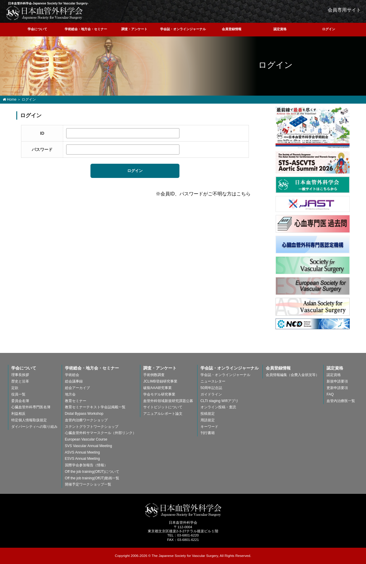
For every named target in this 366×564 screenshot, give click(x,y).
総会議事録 (74, 381)
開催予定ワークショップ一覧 (88, 484)
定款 (14, 388)
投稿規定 (207, 414)
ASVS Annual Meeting (82, 452)
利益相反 (18, 414)
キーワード (209, 427)
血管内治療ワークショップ (86, 420)
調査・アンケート (134, 29)
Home (9, 99)
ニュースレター (212, 381)
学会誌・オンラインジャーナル (183, 29)
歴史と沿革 (20, 381)
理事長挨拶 (20, 375)
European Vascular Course (86, 439)
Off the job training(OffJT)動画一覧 (92, 478)
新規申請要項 (337, 381)
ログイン (328, 29)
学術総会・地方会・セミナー (86, 29)
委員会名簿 (20, 401)
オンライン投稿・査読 (218, 407)
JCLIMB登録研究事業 (160, 381)
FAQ (330, 394)
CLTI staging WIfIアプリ (219, 401)
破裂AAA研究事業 (157, 388)
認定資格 (280, 29)
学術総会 (72, 375)
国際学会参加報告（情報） (86, 465)
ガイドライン (211, 394)
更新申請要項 (337, 388)
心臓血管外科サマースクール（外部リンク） (100, 433)
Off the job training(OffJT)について (92, 472)
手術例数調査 (154, 375)
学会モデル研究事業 (159, 394)
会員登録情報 (231, 29)
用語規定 (207, 420)
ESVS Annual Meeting (82, 459)
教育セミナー (75, 401)
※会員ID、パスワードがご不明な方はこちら (203, 193)
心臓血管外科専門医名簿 (30, 407)
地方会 (70, 394)
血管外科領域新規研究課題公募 (168, 401)
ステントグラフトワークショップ (91, 427)
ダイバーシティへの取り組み (34, 427)
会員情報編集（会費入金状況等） (292, 375)
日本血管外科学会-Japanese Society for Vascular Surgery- (44, 13)
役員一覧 (18, 394)
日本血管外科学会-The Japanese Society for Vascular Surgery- (183, 510)
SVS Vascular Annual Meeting (88, 446)
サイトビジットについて (162, 407)
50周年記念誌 (211, 388)
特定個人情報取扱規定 (29, 420)
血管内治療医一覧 (341, 401)
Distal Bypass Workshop (84, 414)
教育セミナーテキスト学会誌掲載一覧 (95, 407)
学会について (37, 29)
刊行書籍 (207, 433)
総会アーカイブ (77, 388)
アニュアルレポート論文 (162, 414)
